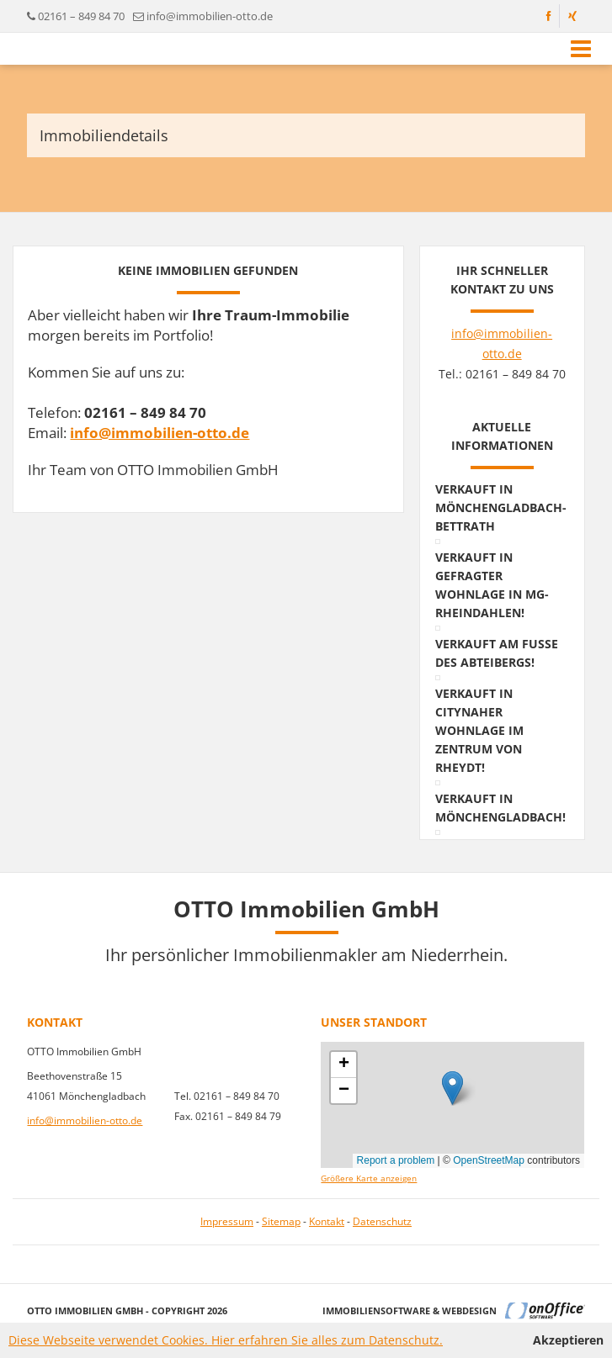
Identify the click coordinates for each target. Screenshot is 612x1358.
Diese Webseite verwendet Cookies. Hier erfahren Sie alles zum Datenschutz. (225, 1340)
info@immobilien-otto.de (209, 16)
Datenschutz (382, 1221)
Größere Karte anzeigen (369, 1178)
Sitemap (281, 1221)
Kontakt (326, 1221)
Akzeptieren (568, 1340)
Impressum (226, 1221)
